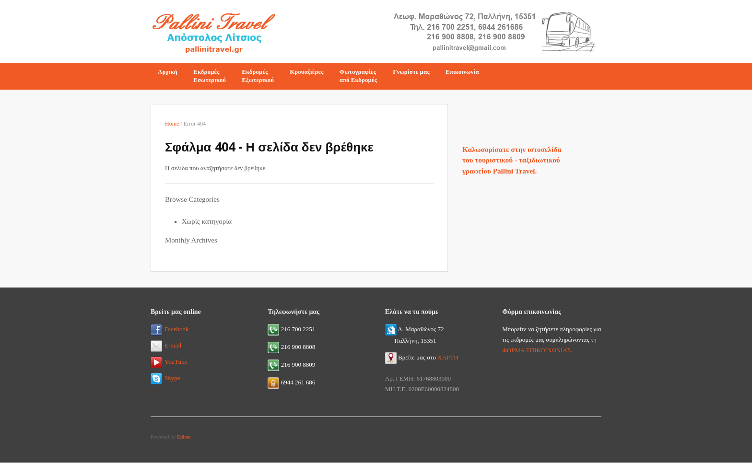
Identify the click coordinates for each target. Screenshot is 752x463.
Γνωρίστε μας (411, 71)
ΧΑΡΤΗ (447, 357)
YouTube (169, 361)
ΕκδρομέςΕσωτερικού (209, 75)
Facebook (170, 329)
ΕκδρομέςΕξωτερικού (258, 75)
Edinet (184, 437)
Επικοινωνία (462, 71)
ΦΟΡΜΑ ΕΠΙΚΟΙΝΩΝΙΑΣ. (537, 350)
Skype (165, 378)
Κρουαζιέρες (306, 71)
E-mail (166, 345)
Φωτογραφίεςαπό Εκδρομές (358, 75)
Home (172, 123)
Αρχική (167, 71)
